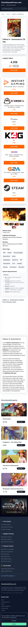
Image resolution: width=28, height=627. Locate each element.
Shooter (5, 267)
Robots (9, 252)
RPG (4, 252)
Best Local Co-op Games (7, 551)
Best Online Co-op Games (7, 549)
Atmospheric (6, 263)
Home (3, 5)
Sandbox (19, 263)
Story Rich (21, 267)
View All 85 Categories (8, 576)
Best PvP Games (5, 554)
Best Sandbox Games (6, 559)
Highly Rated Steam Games (7, 568)
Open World (6, 256)
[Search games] (14, 8)
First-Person (13, 267)
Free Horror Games (6, 529)
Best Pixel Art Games (6, 561)
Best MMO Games (5, 556)
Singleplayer (6, 260)
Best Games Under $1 (6, 537)
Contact (3, 610)
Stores (2, 604)
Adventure (15, 260)
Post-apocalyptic (18, 252)
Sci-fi (13, 263)
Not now (14, 620)
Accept (14, 624)
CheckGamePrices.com (11, 2)
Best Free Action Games (7, 527)
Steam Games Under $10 (7, 541)
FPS (21, 260)
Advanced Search (11, 5)
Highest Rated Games (6, 571)
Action (13, 256)
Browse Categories (5, 606)
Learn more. (14, 617)
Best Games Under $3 (6, 539)
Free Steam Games (5, 524)
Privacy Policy (4, 608)
